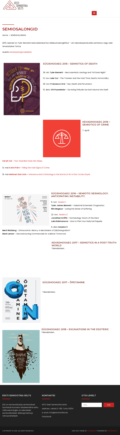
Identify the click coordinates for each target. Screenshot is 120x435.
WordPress (112, 431)
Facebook (46, 416)
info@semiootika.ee (58, 412)
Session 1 (62, 202)
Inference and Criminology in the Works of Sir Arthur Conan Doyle (49, 174)
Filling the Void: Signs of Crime (29, 167)
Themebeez (91, 431)
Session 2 (63, 214)
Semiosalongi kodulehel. (21, 52)
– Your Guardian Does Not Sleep (22, 161)
